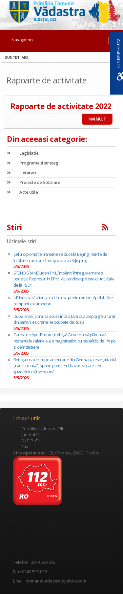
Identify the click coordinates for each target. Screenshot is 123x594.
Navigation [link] (22, 40)
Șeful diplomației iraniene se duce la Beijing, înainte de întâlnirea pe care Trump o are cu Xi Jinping (60, 257)
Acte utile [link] (22, 192)
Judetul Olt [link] (31, 434)
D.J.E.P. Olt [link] (31, 441)
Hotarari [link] (21, 173)
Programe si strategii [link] (34, 163)
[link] (61, 11)
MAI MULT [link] (97, 119)
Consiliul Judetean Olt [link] (42, 428)
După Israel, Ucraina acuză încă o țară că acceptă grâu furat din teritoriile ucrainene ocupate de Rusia (64, 319)
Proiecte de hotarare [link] (33, 182)
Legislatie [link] (22, 153)
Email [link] (26, 447)
